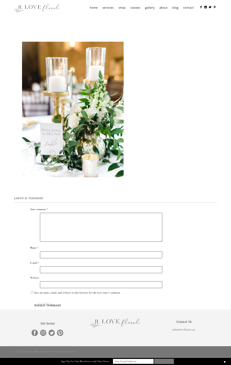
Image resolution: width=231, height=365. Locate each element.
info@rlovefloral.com (183, 329)
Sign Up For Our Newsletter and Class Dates (85, 361)
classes (135, 7)
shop (122, 7)
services (108, 7)
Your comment (39, 209)
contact (188, 7)
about (163, 7)
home (94, 7)
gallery (150, 7)
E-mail (34, 263)
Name (34, 247)
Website (34, 277)
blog (175, 7)
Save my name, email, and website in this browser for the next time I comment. (77, 292)
